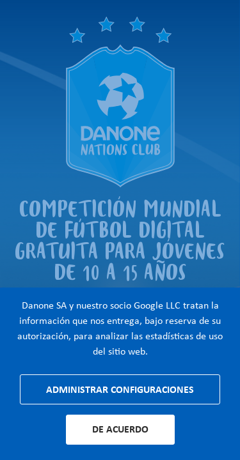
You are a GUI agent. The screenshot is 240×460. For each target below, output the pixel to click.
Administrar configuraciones (120, 389)
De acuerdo (120, 429)
